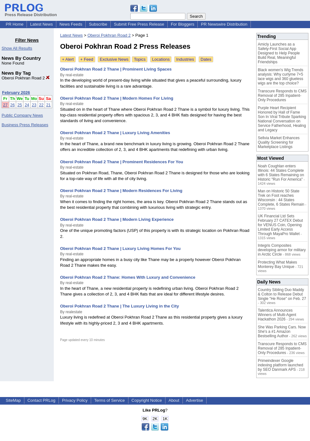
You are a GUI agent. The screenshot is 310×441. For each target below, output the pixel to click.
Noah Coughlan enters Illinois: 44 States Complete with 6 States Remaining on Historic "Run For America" (281, 173)
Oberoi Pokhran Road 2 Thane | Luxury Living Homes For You (120, 248)
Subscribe (98, 24)
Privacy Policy (75, 400)
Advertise (194, 400)
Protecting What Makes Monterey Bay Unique (277, 264)
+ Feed (86, 59)
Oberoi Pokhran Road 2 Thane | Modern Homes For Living (116, 98)
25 (19, 104)
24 (27, 104)
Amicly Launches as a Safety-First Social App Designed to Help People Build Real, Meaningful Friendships (279, 53)
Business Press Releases (25, 124)
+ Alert (68, 59)
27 (5, 104)
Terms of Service (109, 400)
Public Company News (22, 115)
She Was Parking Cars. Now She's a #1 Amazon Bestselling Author (282, 331)
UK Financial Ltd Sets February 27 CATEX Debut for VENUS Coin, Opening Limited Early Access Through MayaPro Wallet (280, 225)
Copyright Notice (147, 400)
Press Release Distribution (31, 12)
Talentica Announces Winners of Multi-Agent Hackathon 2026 (277, 314)
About (174, 400)
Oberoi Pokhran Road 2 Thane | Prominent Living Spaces (116, 69)
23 (34, 104)
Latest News (41, 24)
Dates (206, 59)
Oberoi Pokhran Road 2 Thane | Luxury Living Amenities (115, 132)
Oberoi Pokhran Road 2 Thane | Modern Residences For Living (121, 190)
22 (41, 104)
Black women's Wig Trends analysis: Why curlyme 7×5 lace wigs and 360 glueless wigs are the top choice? (280, 76)
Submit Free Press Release (139, 24)
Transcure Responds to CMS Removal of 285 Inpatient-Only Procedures (282, 95)
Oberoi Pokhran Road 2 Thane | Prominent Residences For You (121, 161)
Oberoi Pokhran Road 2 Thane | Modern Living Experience (117, 219)
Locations (161, 59)
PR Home (14, 24)
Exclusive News (114, 59)
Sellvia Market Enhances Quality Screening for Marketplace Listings (279, 142)
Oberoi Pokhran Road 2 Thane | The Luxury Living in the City (119, 306)
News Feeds (70, 24)
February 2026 (16, 92)
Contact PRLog (41, 400)
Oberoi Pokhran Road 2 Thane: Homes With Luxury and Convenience (127, 277)
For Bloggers (182, 24)
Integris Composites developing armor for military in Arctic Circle (282, 250)
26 (12, 104)
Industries (185, 59)
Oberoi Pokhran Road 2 (26, 78)
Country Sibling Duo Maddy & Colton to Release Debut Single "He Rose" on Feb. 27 (282, 294)
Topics (140, 59)
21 (48, 104)
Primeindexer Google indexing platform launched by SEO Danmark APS (280, 365)
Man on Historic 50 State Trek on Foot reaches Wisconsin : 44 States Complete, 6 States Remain (281, 198)
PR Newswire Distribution (224, 24)
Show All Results (17, 48)
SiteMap (13, 400)
